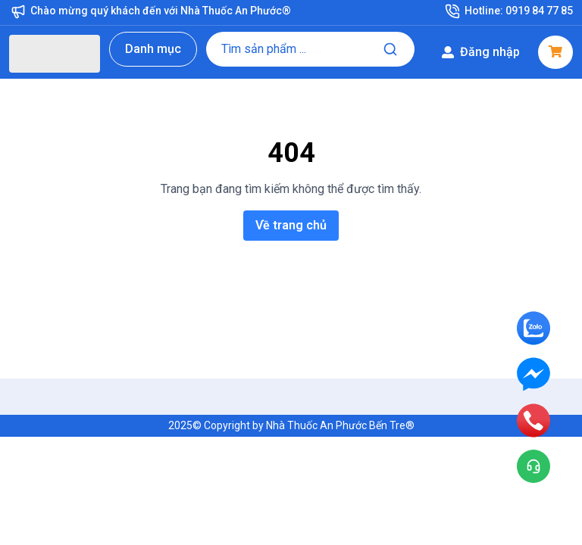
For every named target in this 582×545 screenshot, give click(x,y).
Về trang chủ (291, 225)
